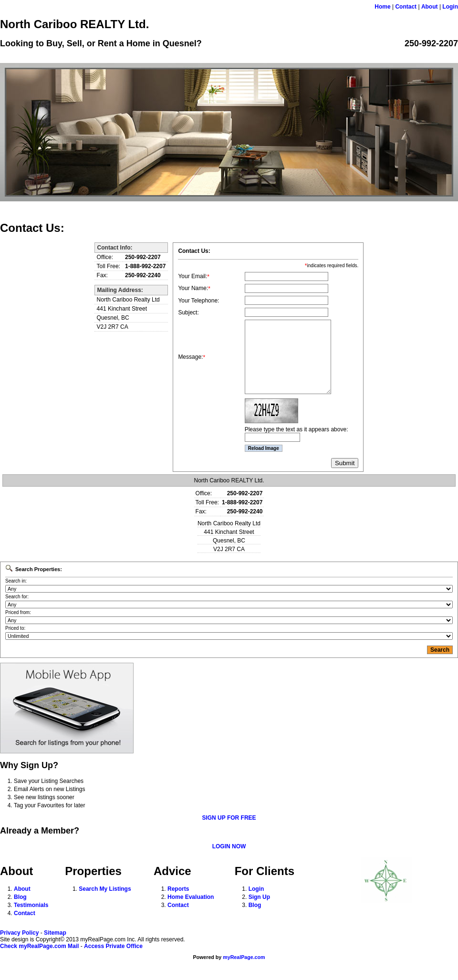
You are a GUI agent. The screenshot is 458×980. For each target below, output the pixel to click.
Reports (178, 889)
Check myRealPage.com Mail (39, 946)
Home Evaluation (190, 897)
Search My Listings (105, 889)
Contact (405, 6)
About (429, 6)
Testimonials (31, 905)
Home (382, 6)
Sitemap (55, 932)
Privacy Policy (19, 932)
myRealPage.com (244, 957)
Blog (20, 897)
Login (450, 6)
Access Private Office (113, 946)
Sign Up (259, 897)
